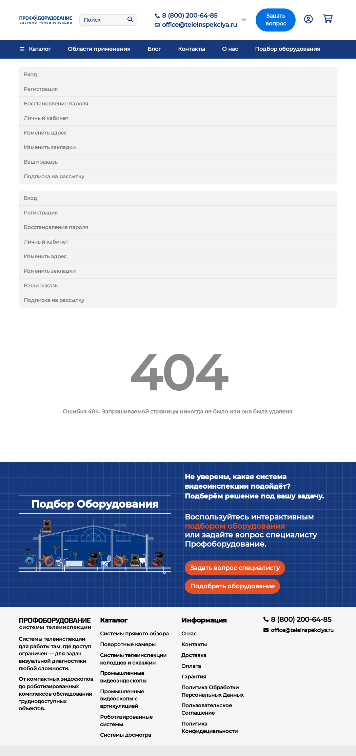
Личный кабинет (46, 118)
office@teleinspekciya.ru (195, 24)
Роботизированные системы (126, 721)
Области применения (99, 49)
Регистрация (41, 89)
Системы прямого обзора (134, 633)
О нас (230, 49)
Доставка (193, 655)
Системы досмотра (125, 735)
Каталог (113, 620)
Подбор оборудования (287, 49)
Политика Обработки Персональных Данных (212, 691)
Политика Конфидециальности (209, 727)
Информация (204, 620)
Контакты (191, 49)
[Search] (108, 20)
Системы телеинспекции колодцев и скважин (133, 659)
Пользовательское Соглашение (206, 709)
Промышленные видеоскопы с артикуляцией (122, 698)
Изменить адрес (45, 132)
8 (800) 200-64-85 (185, 15)
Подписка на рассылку (54, 176)
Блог (154, 49)
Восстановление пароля (56, 103)
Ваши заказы (41, 162)
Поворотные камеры (128, 644)
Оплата (191, 666)
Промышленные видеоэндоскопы (123, 677)
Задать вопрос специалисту (235, 567)
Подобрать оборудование (232, 586)
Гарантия (193, 676)
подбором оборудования (235, 526)
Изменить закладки (50, 147)
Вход (30, 74)
